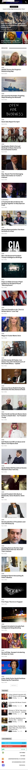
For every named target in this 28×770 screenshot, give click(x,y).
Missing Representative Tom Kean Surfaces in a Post (12, 230)
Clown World (4, 199)
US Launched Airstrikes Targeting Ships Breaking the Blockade (12, 96)
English (5, 0)
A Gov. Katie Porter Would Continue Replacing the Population (13, 679)
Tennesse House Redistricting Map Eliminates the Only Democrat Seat (13, 388)
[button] (26, 2)
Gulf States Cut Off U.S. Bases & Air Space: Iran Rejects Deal (13, 442)
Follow (23, 743)
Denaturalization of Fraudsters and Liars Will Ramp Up (13, 522)
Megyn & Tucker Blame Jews (11, 336)
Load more (14, 685)
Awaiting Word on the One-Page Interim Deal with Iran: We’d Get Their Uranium (12, 549)
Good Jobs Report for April (10, 122)
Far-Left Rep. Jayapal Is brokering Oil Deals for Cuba (13, 653)
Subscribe (23, 746)
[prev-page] (2, 734)
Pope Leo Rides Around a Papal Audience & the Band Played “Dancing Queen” (12, 283)
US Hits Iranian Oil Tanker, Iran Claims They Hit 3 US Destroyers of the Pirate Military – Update (13, 361)
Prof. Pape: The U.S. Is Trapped (11, 602)
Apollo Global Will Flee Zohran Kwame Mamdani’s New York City (14, 468)
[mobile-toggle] (2, 2)
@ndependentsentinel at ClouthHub (16, 758)
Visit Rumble (22, 752)
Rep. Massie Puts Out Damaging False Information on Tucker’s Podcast (12, 175)
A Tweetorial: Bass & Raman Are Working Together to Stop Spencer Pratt (13, 203)
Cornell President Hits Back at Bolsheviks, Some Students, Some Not (12, 495)
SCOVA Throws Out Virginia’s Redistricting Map (11, 70)
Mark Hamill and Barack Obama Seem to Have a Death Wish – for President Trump (14, 415)
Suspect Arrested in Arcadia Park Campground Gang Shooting (12, 627)
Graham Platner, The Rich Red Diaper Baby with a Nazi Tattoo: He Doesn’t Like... (17, 727)
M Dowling (14, 697)
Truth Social (22, 765)
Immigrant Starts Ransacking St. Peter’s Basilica (12, 576)
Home (2, 21)
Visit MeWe (22, 755)
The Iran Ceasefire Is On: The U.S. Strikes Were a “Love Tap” (12, 310)
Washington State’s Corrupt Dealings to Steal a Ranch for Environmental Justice (11, 147)
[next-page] (5, 734)
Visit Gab (23, 749)
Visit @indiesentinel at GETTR (18, 762)
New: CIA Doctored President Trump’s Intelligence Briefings (11, 256)
